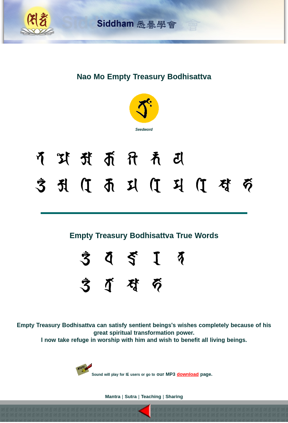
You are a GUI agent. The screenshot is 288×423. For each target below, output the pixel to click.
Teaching (151, 396)
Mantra (113, 396)
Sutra (130, 396)
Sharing (174, 396)
